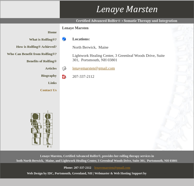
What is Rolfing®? (43, 39)
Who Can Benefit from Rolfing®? (32, 54)
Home (52, 32)
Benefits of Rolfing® (42, 61)
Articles (51, 68)
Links (52, 83)
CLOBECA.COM (157, 173)
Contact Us (48, 90)
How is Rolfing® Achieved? (36, 47)
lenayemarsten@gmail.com (93, 68)
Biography (49, 76)
